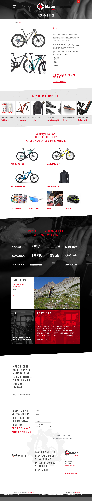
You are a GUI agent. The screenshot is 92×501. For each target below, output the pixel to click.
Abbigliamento (54, 186)
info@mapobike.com (70, 465)
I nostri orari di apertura (20, 285)
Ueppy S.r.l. (77, 492)
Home (12, 22)
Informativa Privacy (69, 481)
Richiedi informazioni (59, 81)
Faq (14, 312)
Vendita (16, 22)
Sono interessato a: (40, 424)
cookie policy (17, 498)
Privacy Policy (31, 492)
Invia (72, 441)
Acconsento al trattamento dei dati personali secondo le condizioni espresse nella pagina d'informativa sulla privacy (63, 437)
